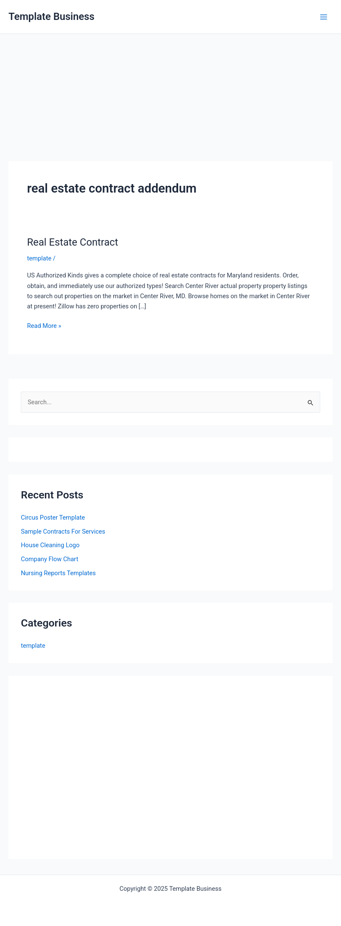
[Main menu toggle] (324, 17)
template (39, 258)
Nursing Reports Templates (58, 573)
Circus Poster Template (53, 517)
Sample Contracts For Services (63, 531)
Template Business (51, 16)
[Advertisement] (170, 97)
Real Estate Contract (72, 242)
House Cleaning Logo (50, 545)
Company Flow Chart (49, 559)
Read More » (44, 326)
